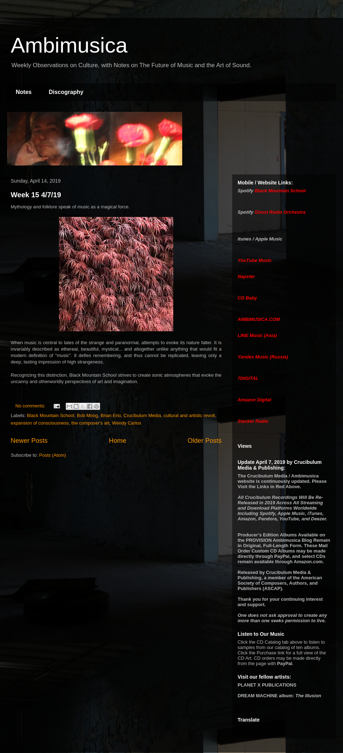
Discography (66, 92)
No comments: (30, 405)
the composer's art (90, 423)
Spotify (245, 190)
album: (279, 695)
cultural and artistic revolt (189, 415)
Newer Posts (29, 440)
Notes (23, 92)
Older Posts (205, 440)
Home (117, 440)
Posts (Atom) (52, 455)
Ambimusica (69, 45)
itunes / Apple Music (260, 239)
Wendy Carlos (126, 423)
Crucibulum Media (142, 415)
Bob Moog (87, 415)
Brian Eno (111, 415)
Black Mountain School (50, 415)
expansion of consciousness (40, 423)
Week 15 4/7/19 (36, 195)
